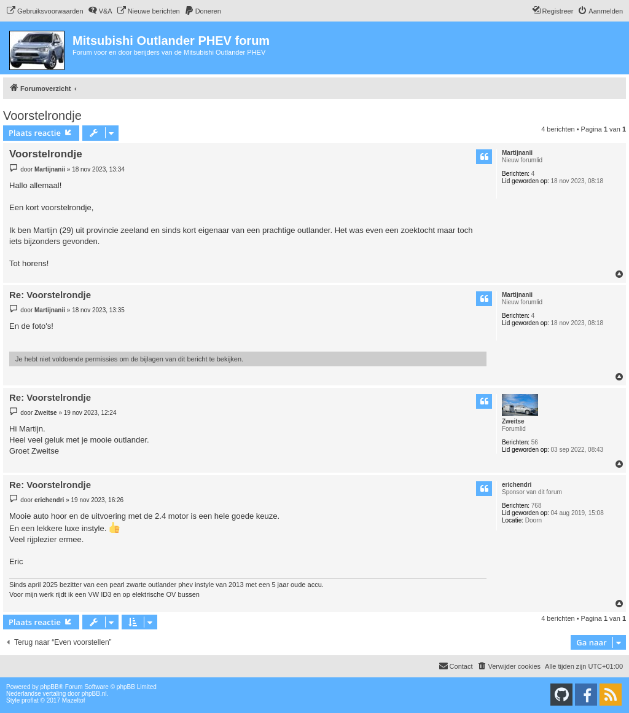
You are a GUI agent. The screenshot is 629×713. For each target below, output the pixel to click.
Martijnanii (517, 152)
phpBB (50, 686)
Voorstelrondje (42, 115)
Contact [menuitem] (456, 665)
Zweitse (513, 421)
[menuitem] (45, 11)
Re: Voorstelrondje (50, 295)
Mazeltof (73, 700)
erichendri (516, 484)
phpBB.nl (94, 693)
